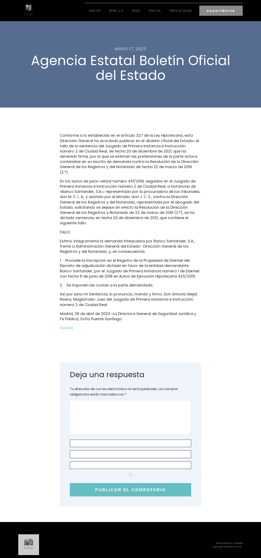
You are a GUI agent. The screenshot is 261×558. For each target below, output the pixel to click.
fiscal (155, 10)
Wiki (136, 10)
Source (66, 327)
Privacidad (181, 10)
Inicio (95, 10)
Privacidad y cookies (229, 542)
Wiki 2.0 (116, 10)
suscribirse (221, 10)
